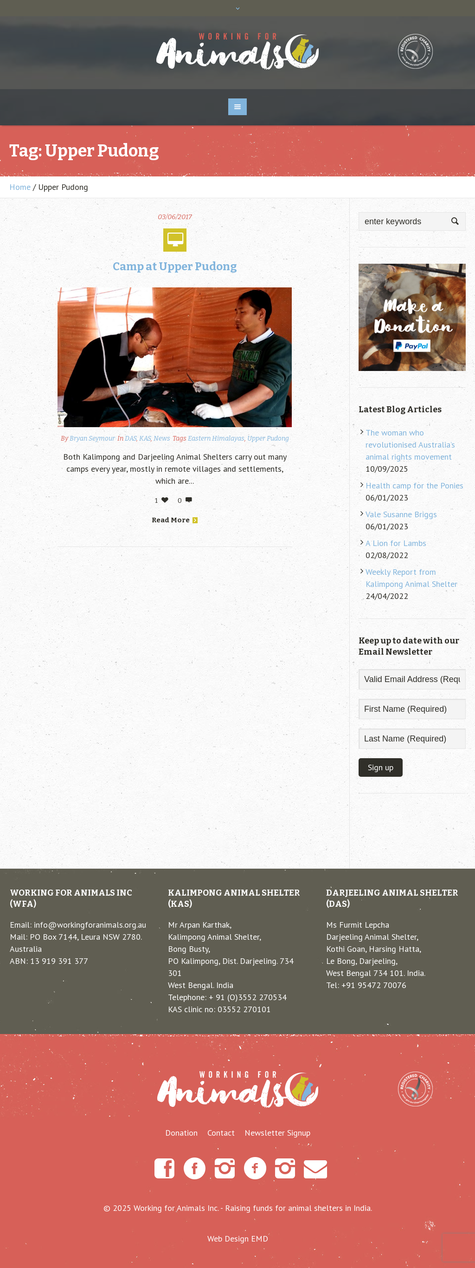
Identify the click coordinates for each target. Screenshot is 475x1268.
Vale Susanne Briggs (401, 514)
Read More (175, 520)
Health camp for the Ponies (414, 485)
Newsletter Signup (277, 1133)
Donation (181, 1133)
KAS (145, 438)
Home (20, 187)
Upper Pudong (268, 438)
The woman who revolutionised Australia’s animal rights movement (410, 444)
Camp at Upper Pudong (175, 266)
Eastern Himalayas (216, 438)
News (162, 438)
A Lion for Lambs (396, 543)
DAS (130, 438)
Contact (221, 1133)
